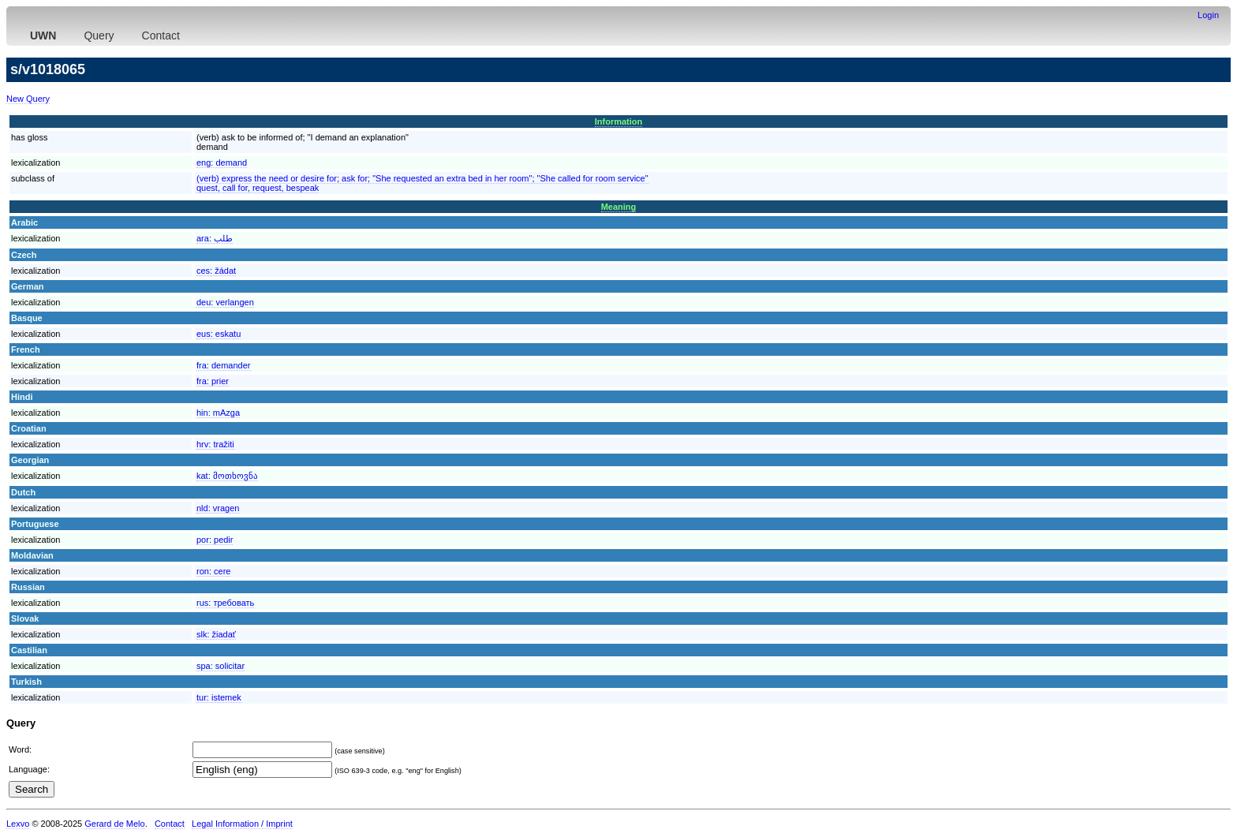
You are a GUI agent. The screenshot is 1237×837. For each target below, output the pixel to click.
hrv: (215, 444)
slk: (216, 634)
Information (619, 121)
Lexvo (17, 823)
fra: (223, 365)
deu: (225, 302)
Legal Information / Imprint (242, 823)
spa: (220, 666)
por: (214, 539)
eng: (221, 162)
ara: (214, 238)
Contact (161, 35)
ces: (216, 270)
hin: (218, 412)
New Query (28, 98)
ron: (213, 571)
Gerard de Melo (114, 823)
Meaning (619, 206)
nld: (217, 508)
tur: (218, 697)
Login (1208, 15)
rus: (225, 602)
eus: (218, 333)
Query (99, 35)
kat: (227, 475)
